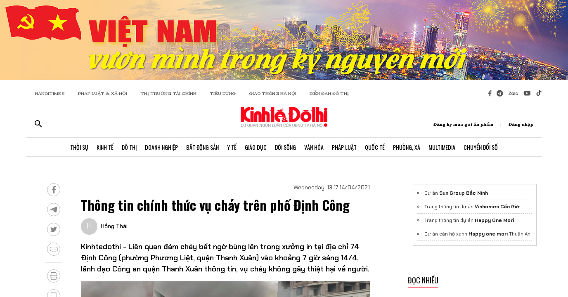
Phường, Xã (406, 147)
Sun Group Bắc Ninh (463, 193)
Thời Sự (79, 147)
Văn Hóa (314, 147)
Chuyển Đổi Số (481, 147)
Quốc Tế (375, 147)
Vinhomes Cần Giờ (497, 206)
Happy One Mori (494, 220)
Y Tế (232, 147)
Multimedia (441, 147)
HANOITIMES (50, 93)
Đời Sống (285, 147)
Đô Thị (129, 147)
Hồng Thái (114, 226)
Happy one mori (488, 234)
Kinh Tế (105, 147)
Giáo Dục (256, 147)
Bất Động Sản (202, 147)
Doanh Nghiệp (161, 147)
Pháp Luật (344, 147)
